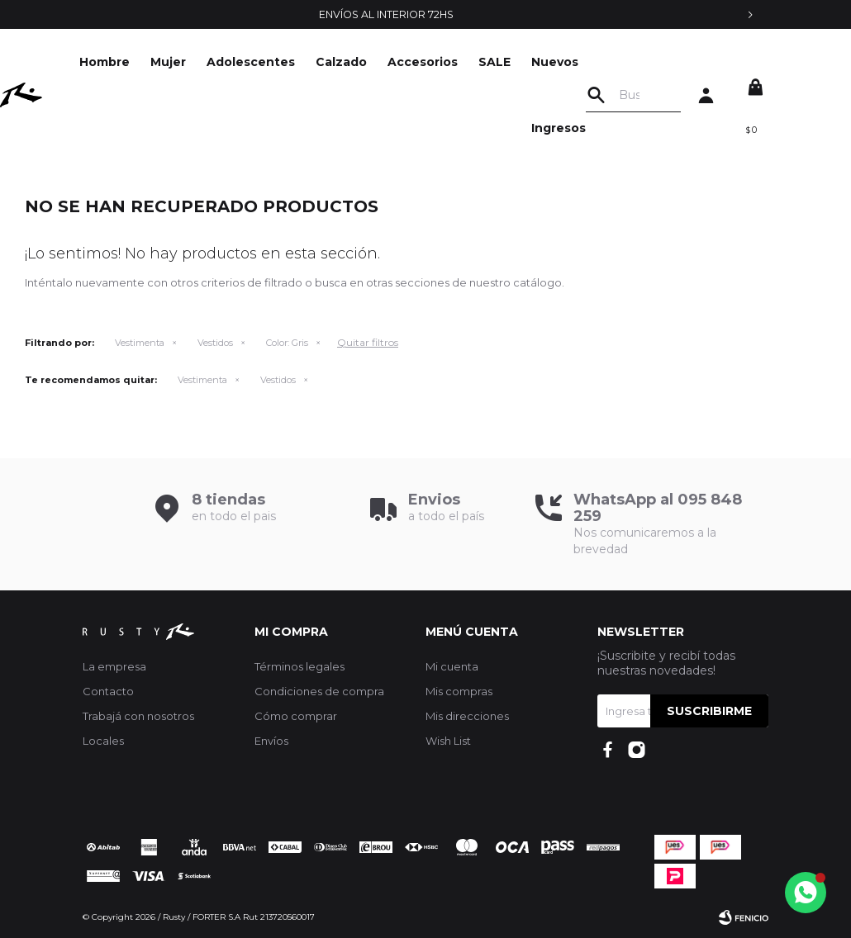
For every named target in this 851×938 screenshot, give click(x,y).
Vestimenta (139, 342)
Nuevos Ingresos (581, 94)
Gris (287, 342)
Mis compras (459, 691)
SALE (518, 61)
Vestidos (215, 342)
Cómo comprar (295, 715)
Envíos (271, 740)
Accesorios (446, 61)
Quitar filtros (367, 342)
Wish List (448, 740)
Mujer (191, 61)
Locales (103, 740)
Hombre (127, 61)
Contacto (108, 691)
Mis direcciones (467, 715)
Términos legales (299, 666)
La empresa (114, 666)
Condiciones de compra (319, 691)
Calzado (364, 61)
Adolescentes (274, 61)
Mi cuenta (452, 666)
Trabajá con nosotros (138, 715)
